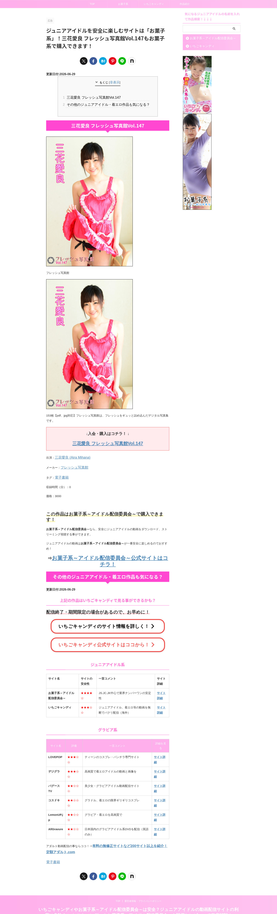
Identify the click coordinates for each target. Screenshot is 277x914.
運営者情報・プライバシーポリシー (142, 883)
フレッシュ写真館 (72, 463)
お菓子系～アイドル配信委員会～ (208, 38)
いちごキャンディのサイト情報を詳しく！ (106, 613)
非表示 (115, 82)
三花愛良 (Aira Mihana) (69, 454)
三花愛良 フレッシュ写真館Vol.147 (94, 96)
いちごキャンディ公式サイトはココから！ (106, 630)
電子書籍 (60, 472)
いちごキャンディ (154, 3)
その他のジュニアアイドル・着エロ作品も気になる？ (107, 103)
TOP (92, 3)
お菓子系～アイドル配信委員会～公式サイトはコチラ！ (109, 552)
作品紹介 (185, 3)
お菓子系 (123, 3)
